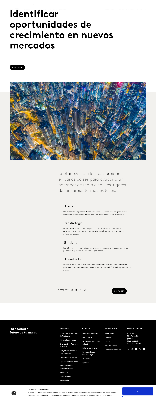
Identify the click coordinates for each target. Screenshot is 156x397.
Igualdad (85, 363)
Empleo (121, 4)
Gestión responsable (113, 349)
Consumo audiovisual (90, 333)
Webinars (86, 359)
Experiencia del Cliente (69, 361)
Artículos (42, 4)
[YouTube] (144, 349)
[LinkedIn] (136, 349)
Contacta (130, 4)
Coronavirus (87, 337)
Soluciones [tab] (28, 4)
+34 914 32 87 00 (134, 344)
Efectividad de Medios (68, 357)
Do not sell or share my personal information (138, 388)
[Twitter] (140, 349)
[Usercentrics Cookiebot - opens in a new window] (14, 392)
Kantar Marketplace (58, 4)
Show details (33, 393)
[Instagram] (128, 349)
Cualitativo (64, 372)
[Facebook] (132, 349)
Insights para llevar (89, 348)
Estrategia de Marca (68, 340)
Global (139, 4)
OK (138, 380)
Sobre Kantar (110, 4)
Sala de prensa (111, 345)
